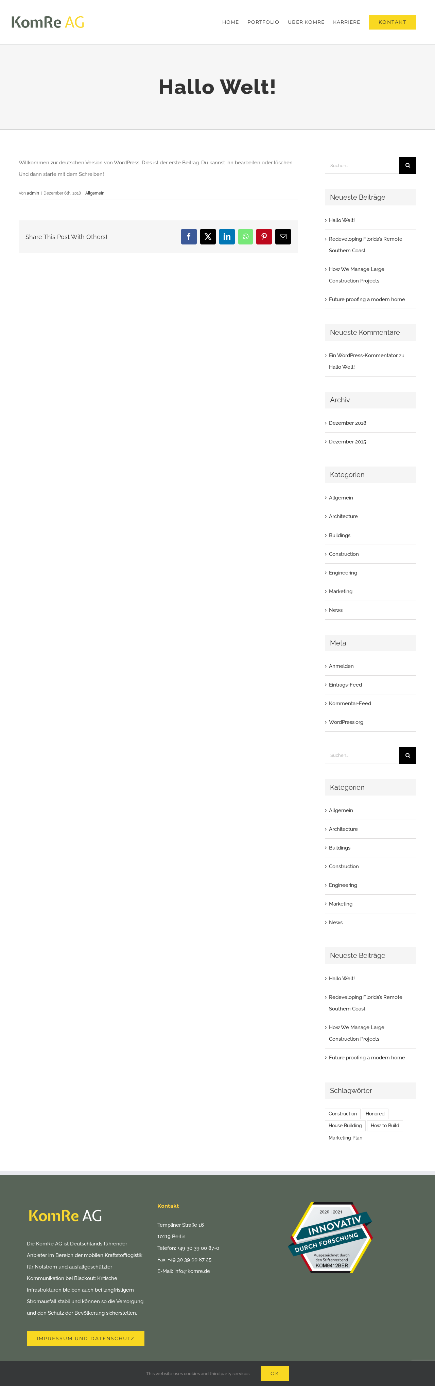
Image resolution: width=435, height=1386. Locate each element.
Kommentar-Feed (350, 703)
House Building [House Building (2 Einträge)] (345, 1125)
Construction (344, 554)
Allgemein (94, 193)
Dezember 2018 (347, 423)
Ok (275, 1373)
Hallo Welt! (342, 220)
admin (33, 193)
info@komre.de (192, 1271)
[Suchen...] (362, 165)
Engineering (343, 573)
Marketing (340, 591)
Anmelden (341, 666)
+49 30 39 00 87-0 (198, 1248)
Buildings (339, 535)
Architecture (343, 516)
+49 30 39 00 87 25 (189, 1260)
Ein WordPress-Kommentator (363, 355)
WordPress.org (346, 722)
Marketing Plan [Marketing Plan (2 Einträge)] (345, 1138)
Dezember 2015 (347, 442)
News (336, 610)
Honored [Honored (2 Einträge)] (375, 1113)
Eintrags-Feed (345, 685)
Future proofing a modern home (367, 299)
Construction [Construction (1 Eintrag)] (343, 1113)
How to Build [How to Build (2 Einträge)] (385, 1125)
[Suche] (407, 165)
